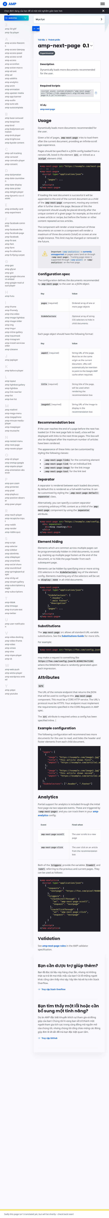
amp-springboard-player (15, 567)
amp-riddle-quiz (12, 526)
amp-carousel (11, 154)
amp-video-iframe (13, 635)
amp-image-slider (13, 318)
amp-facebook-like (13, 226)
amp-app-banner (13, 93)
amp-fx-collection (13, 248)
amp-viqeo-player (13, 649)
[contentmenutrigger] (69, 19)
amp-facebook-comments (15, 221)
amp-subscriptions (13, 586)
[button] (102, 4)
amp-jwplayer (11, 357)
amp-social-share (13, 558)
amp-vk (8, 653)
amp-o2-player (12, 456)
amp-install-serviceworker (14, 341)
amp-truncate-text (13, 604)
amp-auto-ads (11, 101)
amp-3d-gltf (10, 28)
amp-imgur (10, 325)
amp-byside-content (14, 139)
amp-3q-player (12, 32)
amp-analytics (11, 79)
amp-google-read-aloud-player (15, 281)
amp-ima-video (12, 311)
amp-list (8, 392)
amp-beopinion (12, 118)
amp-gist (9, 270)
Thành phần (54, 39)
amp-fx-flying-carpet (14, 252)
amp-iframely (11, 307)
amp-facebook (11, 234)
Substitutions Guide (72, 628)
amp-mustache (12, 427)
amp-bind (9, 122)
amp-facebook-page (14, 230)
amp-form (9, 244)
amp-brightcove (12, 136)
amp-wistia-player (13, 667)
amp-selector (11, 540)
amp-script (10, 537)
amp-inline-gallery (13, 329)
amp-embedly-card (14, 206)
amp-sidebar (11, 544)
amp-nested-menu (13, 438)
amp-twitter (10, 607)
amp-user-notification (14, 619)
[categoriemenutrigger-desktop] (44, 28)
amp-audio (10, 97)
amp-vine (9, 646)
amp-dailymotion (13, 172)
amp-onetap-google (14, 459)
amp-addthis (11, 75)
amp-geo (9, 262)
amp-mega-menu (13, 410)
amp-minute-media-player (15, 419)
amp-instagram (12, 336)
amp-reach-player (13, 512)
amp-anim (9, 83)
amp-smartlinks (12, 555)
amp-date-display (13, 181)
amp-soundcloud (13, 562)
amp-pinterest (11, 484)
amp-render (10, 522)
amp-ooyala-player (13, 463)
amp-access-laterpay (14, 46)
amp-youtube (11, 688)
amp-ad (8, 72)
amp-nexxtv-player (13, 445)
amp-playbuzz (11, 491)
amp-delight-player (14, 189)
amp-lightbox (11, 385)
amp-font (9, 241)
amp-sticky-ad (11, 572)
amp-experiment (13, 209)
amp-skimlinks (11, 548)
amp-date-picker (12, 185)
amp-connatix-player (14, 157)
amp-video (10, 638)
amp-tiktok (10, 596)
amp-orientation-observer (14, 468)
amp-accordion (12, 61)
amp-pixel (9, 487)
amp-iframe (10, 303)
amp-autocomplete (14, 104)
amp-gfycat (10, 266)
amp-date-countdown (14, 177)
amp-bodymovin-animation (14, 127)
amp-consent (11, 161)
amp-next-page (12, 442)
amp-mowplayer (12, 424)
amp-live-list (10, 396)
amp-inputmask (12, 333)
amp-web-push (12, 663)
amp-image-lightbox (14, 314)
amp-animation (12, 86)
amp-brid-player (12, 132)
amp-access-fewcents (15, 43)
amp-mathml (11, 407)
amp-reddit (10, 519)
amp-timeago (11, 600)
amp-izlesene (11, 346)
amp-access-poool (13, 50)
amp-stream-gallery (14, 576)
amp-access (10, 57)
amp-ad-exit (10, 68)
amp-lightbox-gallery (14, 381)
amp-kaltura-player (14, 367)
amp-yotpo (10, 684)
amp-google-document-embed (15, 275)
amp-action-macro (13, 64)
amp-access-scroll (13, 53)
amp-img (9, 322)
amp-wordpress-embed (14, 672)
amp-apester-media (14, 90)
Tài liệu (41, 39)
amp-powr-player (13, 501)
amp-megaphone (13, 414)
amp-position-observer (14, 496)
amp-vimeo (10, 642)
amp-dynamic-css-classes (14, 194)
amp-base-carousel (14, 115)
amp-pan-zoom (12, 480)
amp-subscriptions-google (14, 581)
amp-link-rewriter (13, 389)
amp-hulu (9, 293)
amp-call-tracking (13, 150)
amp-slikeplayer (12, 551)
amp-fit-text (10, 237)
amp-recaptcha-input (15, 515)
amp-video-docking (14, 631)
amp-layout (10, 378)
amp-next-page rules (54, 934)
